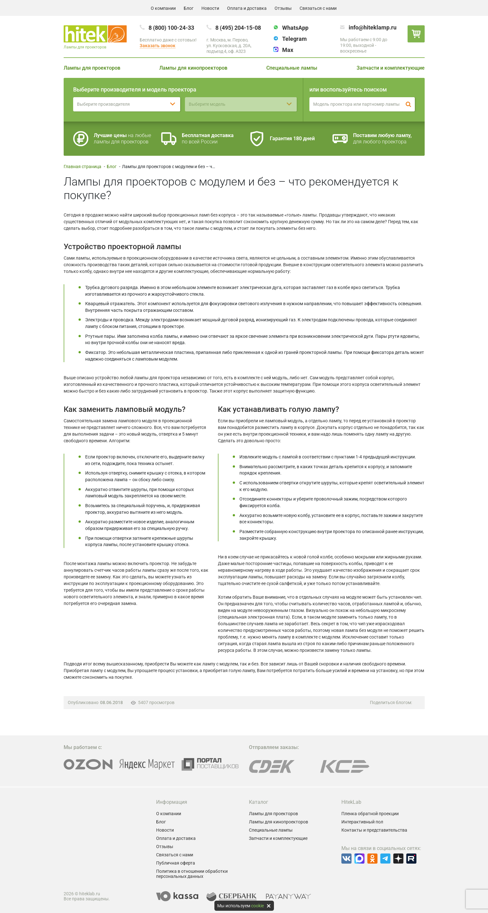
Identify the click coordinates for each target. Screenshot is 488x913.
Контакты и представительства (374, 830)
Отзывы (283, 8)
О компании (163, 8)
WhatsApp (295, 27)
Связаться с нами (318, 8)
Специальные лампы (291, 68)
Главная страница (82, 166)
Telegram (294, 38)
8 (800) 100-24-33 (171, 27)
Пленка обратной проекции (370, 813)
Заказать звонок (157, 45)
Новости (210, 8)
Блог (188, 8)
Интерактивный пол (362, 821)
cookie (257, 905)
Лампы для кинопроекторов (193, 68)
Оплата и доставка (247, 8)
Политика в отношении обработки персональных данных (192, 874)
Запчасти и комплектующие (391, 68)
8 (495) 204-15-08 (238, 27)
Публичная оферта (175, 863)
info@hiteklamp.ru (372, 27)
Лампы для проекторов (92, 68)
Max (287, 50)
